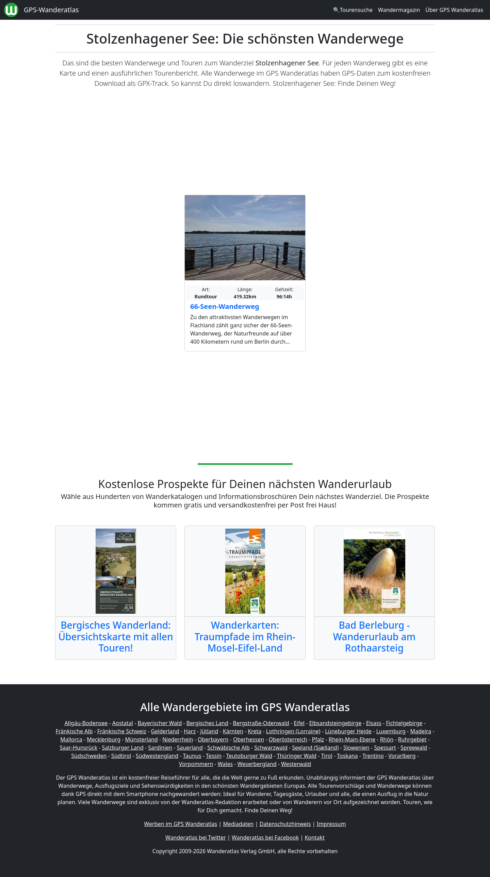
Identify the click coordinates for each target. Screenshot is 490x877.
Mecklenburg (103, 739)
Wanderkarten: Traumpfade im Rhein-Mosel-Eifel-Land (245, 636)
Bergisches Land (207, 723)
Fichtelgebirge (404, 723)
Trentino (373, 755)
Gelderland (165, 731)
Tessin (214, 755)
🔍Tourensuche (353, 10)
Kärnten (233, 731)
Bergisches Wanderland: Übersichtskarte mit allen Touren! (115, 636)
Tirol (326, 755)
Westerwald (296, 764)
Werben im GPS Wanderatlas (180, 824)
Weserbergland (257, 764)
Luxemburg (391, 731)
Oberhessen (248, 739)
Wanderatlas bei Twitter (195, 837)
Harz (190, 731)
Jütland (209, 731)
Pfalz (318, 739)
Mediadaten (238, 824)
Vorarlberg (401, 755)
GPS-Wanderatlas (51, 9)
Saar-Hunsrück (78, 747)
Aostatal (122, 723)
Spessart (385, 747)
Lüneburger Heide (348, 731)
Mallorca (71, 739)
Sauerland (190, 747)
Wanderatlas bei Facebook (265, 837)
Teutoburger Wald (249, 755)
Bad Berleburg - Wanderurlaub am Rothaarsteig (374, 636)
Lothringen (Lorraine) (293, 731)
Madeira (420, 731)
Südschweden (89, 755)
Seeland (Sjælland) (315, 747)
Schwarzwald (271, 747)
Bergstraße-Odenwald (261, 723)
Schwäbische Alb (228, 747)
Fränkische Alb (74, 731)
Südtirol (121, 755)
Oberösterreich (288, 739)
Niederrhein (177, 739)
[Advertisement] (245, 141)
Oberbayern (213, 739)
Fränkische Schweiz (121, 731)
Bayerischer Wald (159, 723)
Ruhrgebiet (412, 739)
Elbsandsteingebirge (335, 723)
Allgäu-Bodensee (86, 723)
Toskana (347, 755)
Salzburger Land (122, 747)
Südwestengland (157, 755)
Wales (225, 764)
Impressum (331, 824)
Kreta (254, 731)
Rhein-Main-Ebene (352, 739)
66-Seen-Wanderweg (224, 306)
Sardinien (160, 747)
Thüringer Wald (296, 755)
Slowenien (356, 747)
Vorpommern (196, 764)
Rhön (386, 739)
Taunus (192, 755)
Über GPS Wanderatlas (454, 10)
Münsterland (141, 739)
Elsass (373, 723)
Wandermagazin (399, 10)
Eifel (299, 723)
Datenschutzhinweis (285, 824)
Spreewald (414, 747)
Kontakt (315, 837)
